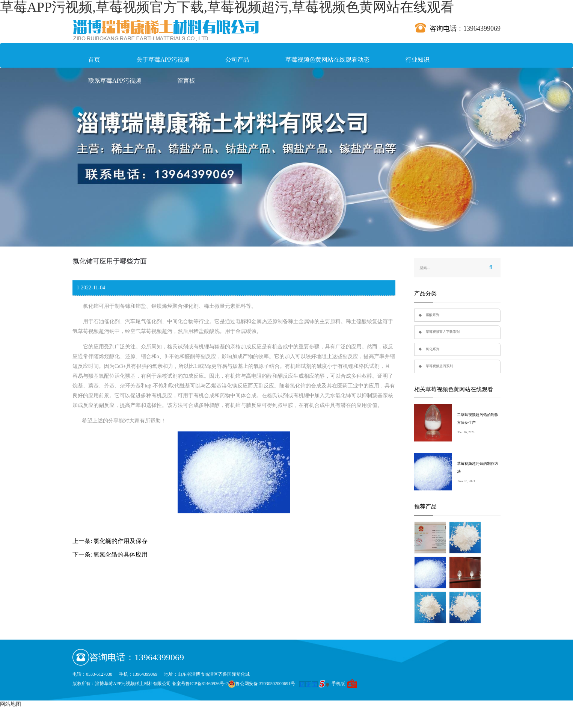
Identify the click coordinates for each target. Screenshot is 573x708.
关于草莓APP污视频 (162, 59)
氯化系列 (432, 349)
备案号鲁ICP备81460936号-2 (200, 683)
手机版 (338, 683)
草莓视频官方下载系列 (443, 332)
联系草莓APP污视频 (114, 80)
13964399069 (482, 28)
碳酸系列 (432, 315)
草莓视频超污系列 (439, 366)
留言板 (186, 80)
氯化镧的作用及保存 (120, 541)
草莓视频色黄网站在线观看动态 (327, 59)
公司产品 (237, 59)
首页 (94, 59)
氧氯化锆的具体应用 (120, 554)
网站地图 (10, 704)
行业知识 (418, 59)
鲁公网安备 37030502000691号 (261, 683)
